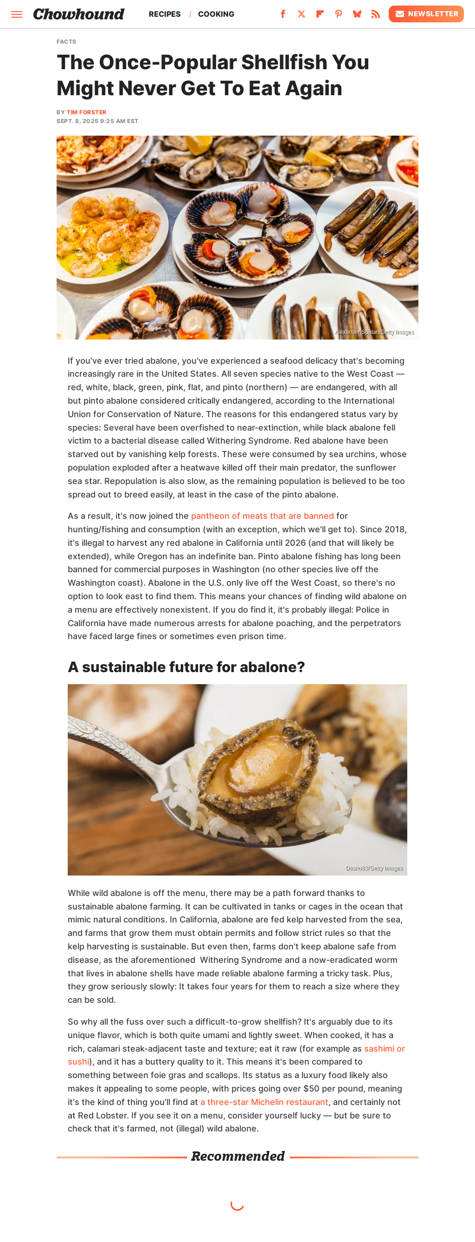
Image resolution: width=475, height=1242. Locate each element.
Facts (67, 42)
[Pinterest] (338, 17)
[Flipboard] (320, 17)
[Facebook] (283, 17)
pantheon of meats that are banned (262, 516)
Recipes (165, 14)
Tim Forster (87, 112)
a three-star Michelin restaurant (264, 1102)
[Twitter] (301, 17)
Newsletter (426, 14)
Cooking (216, 14)
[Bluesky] (357, 17)
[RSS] (375, 17)
